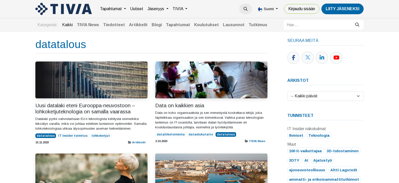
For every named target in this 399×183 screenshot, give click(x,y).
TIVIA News (257, 141)
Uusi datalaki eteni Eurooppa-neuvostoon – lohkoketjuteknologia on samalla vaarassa (85, 108)
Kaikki (67, 25)
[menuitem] (113, 9)
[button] (245, 9)
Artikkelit (139, 142)
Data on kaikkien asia (179, 105)
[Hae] (357, 25)
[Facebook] (293, 58)
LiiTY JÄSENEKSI (342, 9)
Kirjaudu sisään (301, 9)
